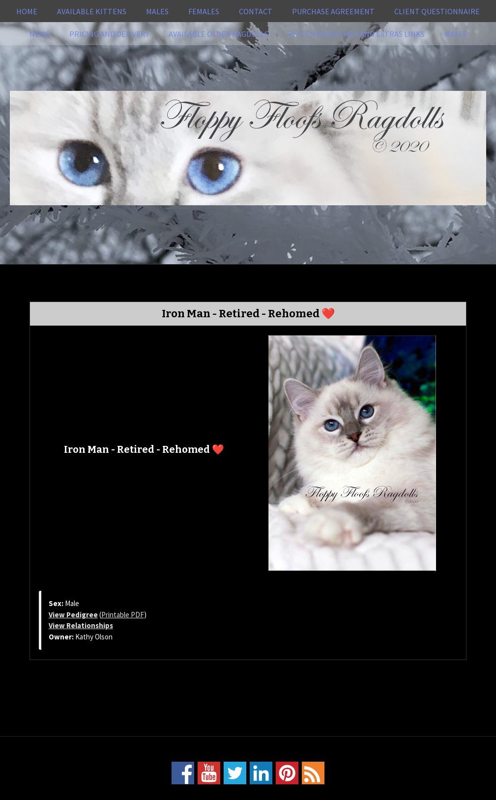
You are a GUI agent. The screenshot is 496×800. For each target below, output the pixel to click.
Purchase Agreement (333, 11)
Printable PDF (122, 614)
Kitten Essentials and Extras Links (356, 34)
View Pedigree (73, 614)
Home (26, 11)
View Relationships (81, 625)
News (39, 34)
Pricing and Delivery (109, 34)
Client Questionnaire (437, 11)
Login (362, 793)
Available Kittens (91, 11)
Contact (255, 11)
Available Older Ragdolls (218, 34)
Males (157, 11)
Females (203, 11)
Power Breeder (284, 793)
